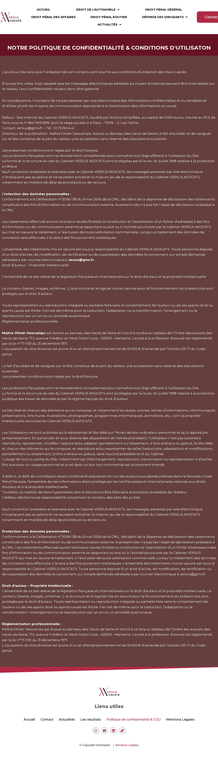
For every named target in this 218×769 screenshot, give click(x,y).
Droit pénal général (163, 6)
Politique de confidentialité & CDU (133, 719)
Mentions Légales (180, 719)
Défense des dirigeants (164, 14)
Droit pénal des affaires (53, 14)
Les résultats (90, 719)
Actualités (109, 21)
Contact (47, 719)
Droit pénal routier (109, 14)
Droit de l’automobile (97, 6)
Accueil (43, 6)
